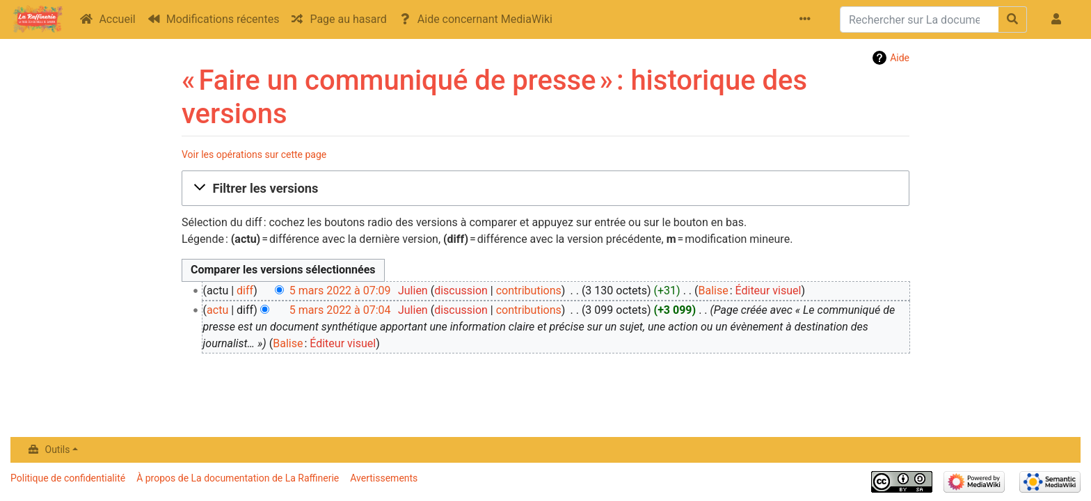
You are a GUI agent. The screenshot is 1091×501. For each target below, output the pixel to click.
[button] (545, 188)
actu (217, 310)
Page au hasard (348, 19)
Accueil (117, 19)
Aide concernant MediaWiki (484, 19)
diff (245, 290)
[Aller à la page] (1012, 19)
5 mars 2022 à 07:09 (340, 290)
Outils (57, 449)
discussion (461, 290)
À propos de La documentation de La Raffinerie (237, 478)
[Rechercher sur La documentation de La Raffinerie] (919, 19)
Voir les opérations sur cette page (254, 154)
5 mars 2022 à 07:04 (340, 310)
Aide (899, 57)
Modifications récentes (223, 19)
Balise (713, 290)
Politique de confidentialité (67, 478)
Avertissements (383, 478)
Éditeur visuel (768, 290)
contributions (529, 290)
